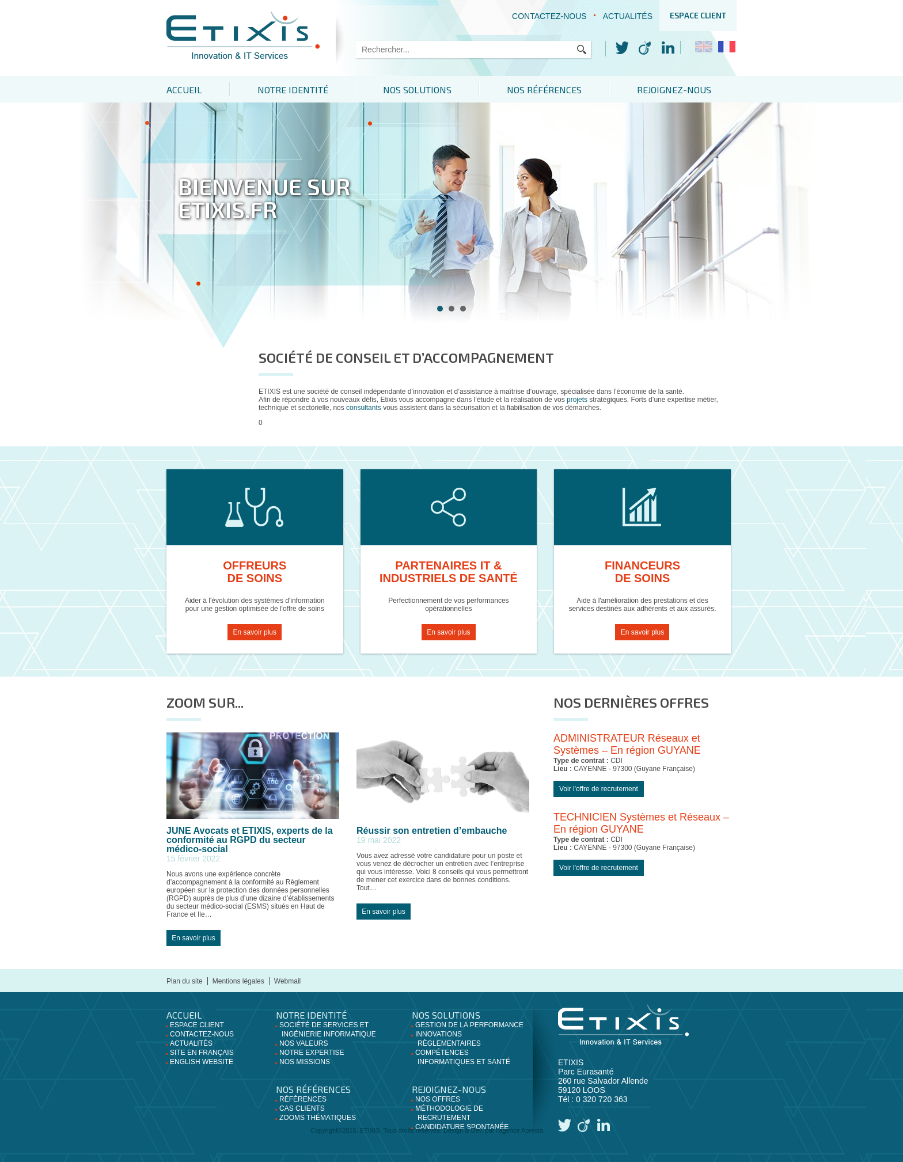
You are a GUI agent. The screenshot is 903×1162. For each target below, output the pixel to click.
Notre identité (295, 89)
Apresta (532, 1130)
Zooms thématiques (317, 1118)
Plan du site (184, 981)
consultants (364, 408)
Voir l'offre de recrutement (598, 789)
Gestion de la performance (469, 1025)
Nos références (551, 89)
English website (201, 1062)
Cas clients (302, 1108)
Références (303, 1099)
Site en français (202, 1053)
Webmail (287, 981)
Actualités (627, 16)
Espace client (698, 15)
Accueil (184, 89)
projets (577, 400)
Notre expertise (311, 1053)
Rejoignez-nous (684, 89)
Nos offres (437, 1099)
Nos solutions (422, 89)
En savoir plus (254, 632)
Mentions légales (238, 981)
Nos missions (304, 1062)
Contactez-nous (549, 16)
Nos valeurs (303, 1043)
